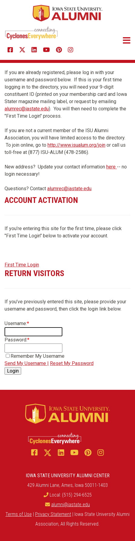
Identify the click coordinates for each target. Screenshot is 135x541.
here (111, 167)
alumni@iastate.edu (70, 504)
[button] (116, 40)
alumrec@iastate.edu (27, 109)
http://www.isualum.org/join (76, 145)
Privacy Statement (53, 514)
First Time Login (22, 265)
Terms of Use (18, 514)
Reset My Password (72, 363)
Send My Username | (27, 363)
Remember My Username (37, 356)
